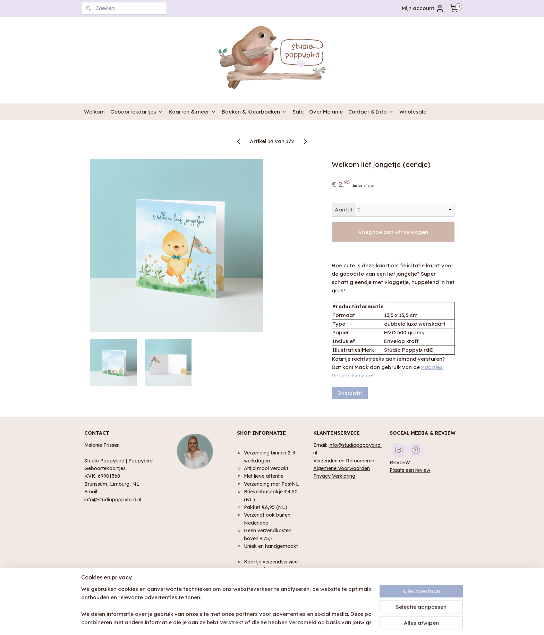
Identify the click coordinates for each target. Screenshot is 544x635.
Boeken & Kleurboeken (254, 111)
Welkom (94, 111)
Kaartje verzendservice (271, 562)
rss (263, 622)
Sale (298, 111)
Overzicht (349, 393)
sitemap (249, 622)
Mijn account (423, 8)
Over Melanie (326, 111)
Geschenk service (264, 569)
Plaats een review (410, 470)
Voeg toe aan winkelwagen (393, 232)
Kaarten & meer (192, 111)
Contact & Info (371, 111)
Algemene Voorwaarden (341, 468)
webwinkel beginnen (289, 622)
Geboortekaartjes (136, 111)
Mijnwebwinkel (350, 622)
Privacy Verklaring (334, 476)
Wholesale (412, 111)
